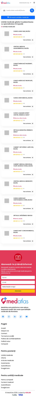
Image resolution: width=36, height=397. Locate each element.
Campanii (4, 344)
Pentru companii (7, 380)
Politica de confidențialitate (11, 339)
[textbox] (24, 3)
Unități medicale (7, 355)
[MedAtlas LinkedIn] (15, 316)
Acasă (3, 328)
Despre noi (5, 331)
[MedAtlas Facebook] (3, 316)
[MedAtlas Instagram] (9, 316)
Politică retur (5, 341)
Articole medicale (7, 360)
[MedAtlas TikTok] (21, 316)
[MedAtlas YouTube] (26, 316)
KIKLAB (28, 393)
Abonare (18, 291)
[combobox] (25, 2)
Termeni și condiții (7, 336)
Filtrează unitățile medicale (18, 17)
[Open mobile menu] (34, 2)
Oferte (3, 358)
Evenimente (5, 363)
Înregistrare (5, 368)
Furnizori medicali (7, 382)
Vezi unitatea (28, 40)
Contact (4, 333)
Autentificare (5, 366)
